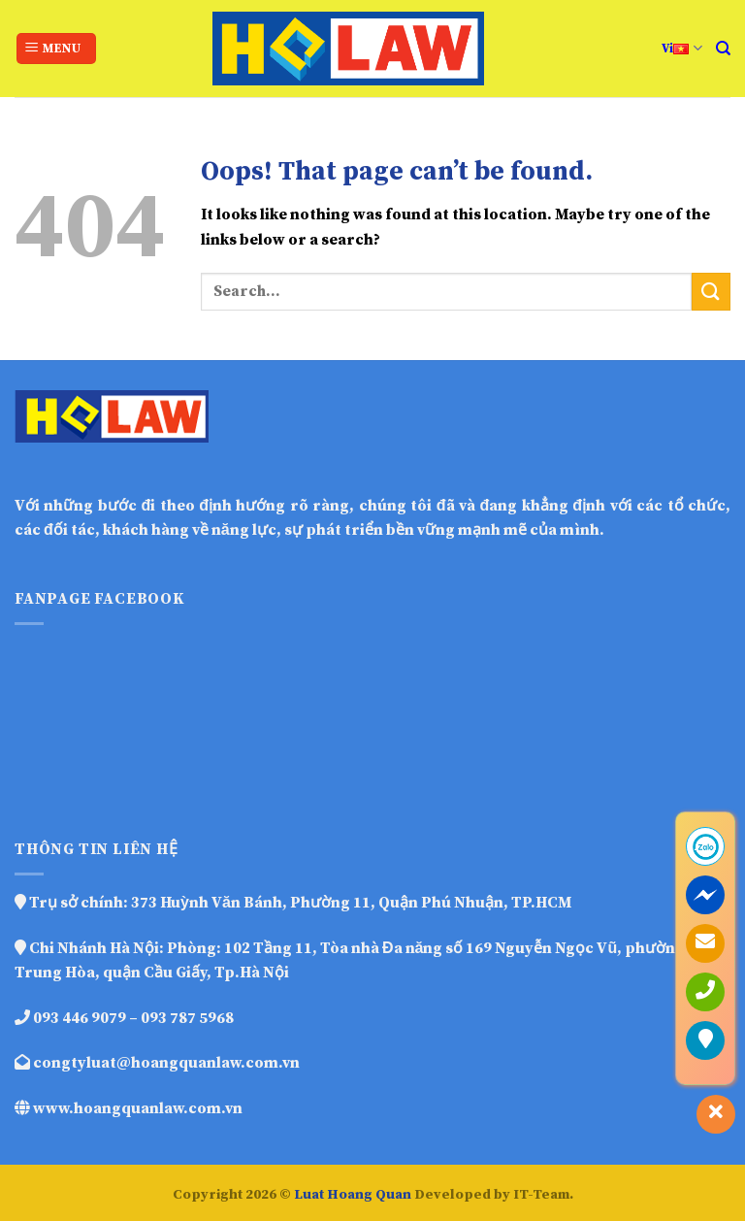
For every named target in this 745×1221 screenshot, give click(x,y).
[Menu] (56, 49)
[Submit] (711, 292)
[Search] (723, 48)
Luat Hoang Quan (352, 1195)
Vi (681, 48)
